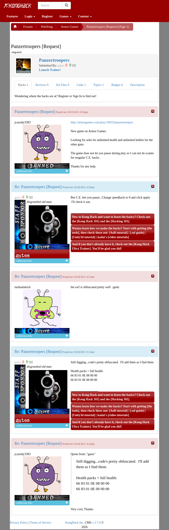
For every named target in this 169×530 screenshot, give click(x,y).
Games (65, 16)
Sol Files (62, 85)
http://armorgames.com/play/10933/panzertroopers (102, 122)
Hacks (23, 85)
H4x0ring (47, 26)
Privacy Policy (19, 522)
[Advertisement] (46, 36)
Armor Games (69, 26)
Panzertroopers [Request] (35, 111)
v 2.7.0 (96, 522)
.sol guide (137, 232)
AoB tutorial (118, 232)
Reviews (42, 85)
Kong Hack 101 (88, 221)
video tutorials (118, 237)
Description (137, 85)
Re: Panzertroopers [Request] (38, 187)
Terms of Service (40, 522)
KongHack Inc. (74, 522)
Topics (99, 85)
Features (12, 16)
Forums (28, 26)
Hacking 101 (120, 221)
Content (85, 16)
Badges (117, 85)
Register (47, 16)
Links (81, 85)
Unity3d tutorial (83, 237)
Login (30, 16)
